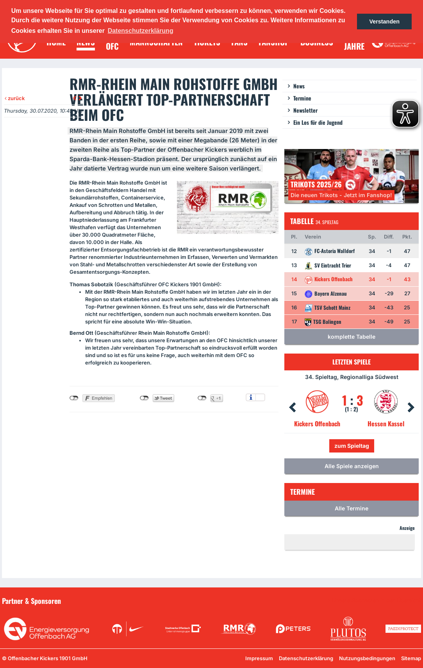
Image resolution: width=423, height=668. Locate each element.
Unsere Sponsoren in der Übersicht (376, 600)
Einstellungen (260, 397)
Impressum (259, 658)
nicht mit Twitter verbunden (144, 398)
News (299, 86)
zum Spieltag (351, 445)
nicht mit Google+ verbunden (202, 398)
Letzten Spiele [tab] (351, 361)
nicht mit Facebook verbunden (74, 398)
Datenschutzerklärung (306, 658)
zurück (15, 98)
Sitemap (411, 658)
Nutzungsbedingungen (367, 658)
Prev (292, 407)
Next (411, 407)
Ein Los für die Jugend (318, 122)
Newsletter (305, 110)
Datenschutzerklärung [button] (140, 30)
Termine (302, 98)
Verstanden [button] (384, 21)
